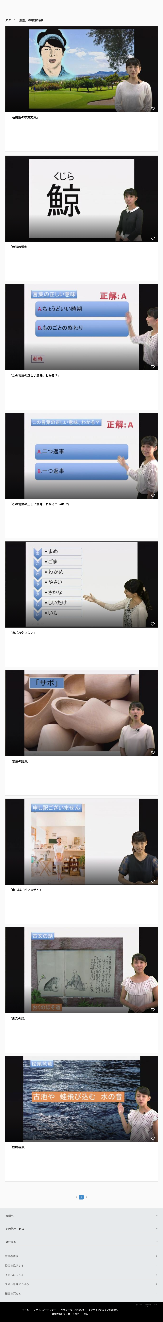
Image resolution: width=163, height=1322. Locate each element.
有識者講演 (11, 1256)
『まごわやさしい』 (22, 632)
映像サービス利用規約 (72, 1309)
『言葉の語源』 (19, 761)
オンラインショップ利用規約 (103, 1309)
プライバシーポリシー (45, 1309)
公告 (86, 1314)
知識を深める (13, 1293)
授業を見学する (14, 1265)
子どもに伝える (14, 1275)
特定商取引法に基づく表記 (65, 1314)
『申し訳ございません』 (25, 890)
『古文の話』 (18, 1018)
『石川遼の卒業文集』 (24, 117)
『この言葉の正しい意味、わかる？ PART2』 (40, 504)
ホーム (25, 1309)
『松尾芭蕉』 (18, 1147)
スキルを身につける (17, 1284)
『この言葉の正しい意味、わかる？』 (35, 375)
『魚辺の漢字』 (19, 247)
